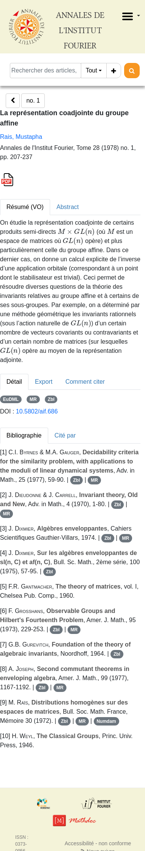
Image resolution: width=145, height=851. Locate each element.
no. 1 (33, 100)
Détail (14, 381)
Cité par (65, 435)
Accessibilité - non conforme (98, 843)
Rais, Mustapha (21, 137)
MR (33, 399)
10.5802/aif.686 (37, 411)
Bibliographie (24, 435)
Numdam (106, 721)
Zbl (51, 399)
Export (43, 381)
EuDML (11, 399)
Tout (91, 70)
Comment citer (85, 381)
